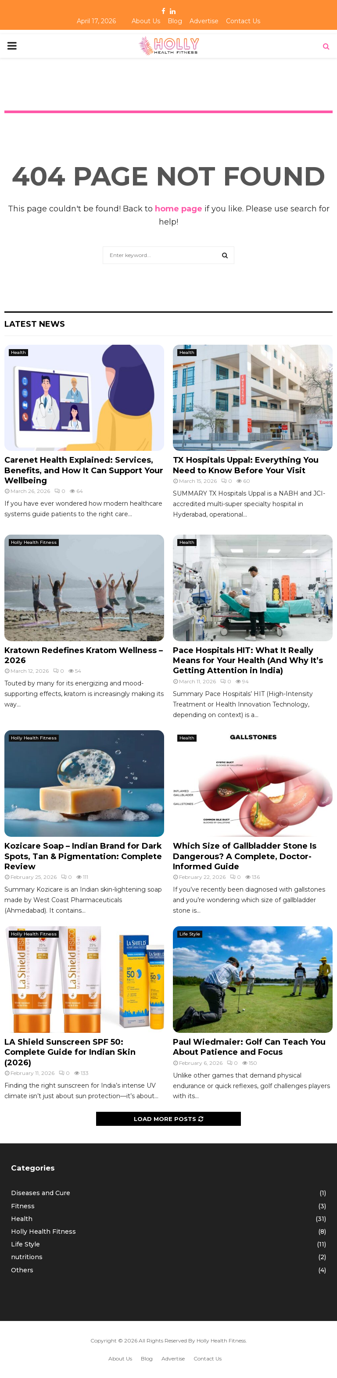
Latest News (34, 324)
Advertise (204, 21)
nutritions (27, 1257)
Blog (175, 21)
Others (22, 1270)
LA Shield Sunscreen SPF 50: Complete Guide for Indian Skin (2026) (70, 1052)
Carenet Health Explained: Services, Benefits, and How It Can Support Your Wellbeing (83, 470)
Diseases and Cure (40, 1193)
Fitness (23, 1206)
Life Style (189, 934)
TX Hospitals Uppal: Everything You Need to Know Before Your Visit (246, 465)
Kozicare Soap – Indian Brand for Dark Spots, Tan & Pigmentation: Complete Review (83, 856)
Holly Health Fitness (34, 542)
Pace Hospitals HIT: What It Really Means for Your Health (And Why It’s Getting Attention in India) (248, 661)
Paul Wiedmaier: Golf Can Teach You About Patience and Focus (249, 1047)
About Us (146, 21)
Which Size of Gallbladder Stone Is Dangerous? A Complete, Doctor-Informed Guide (244, 856)
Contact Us (243, 21)
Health (18, 352)
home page (178, 209)
